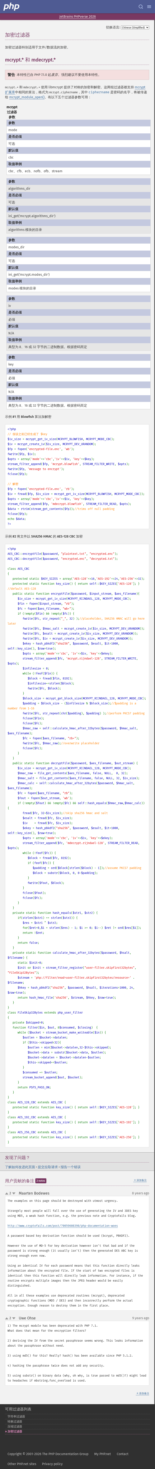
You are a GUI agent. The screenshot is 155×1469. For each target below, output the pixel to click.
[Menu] (149, 6)
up (7, 1194)
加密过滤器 (15, 1431)
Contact (122, 1454)
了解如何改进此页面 (20, 1167)
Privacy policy (52, 1464)
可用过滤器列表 (18, 1409)
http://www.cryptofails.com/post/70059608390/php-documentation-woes (63, 1226)
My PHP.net (102, 1454)
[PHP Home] (11, 6)
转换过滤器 (15, 1421)
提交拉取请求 (48, 1167)
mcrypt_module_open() (26, 97)
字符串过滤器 (16, 1416)
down (13, 1193)
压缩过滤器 (15, 1426)
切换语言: (113, 27)
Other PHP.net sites (22, 1464)
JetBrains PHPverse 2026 (77, 16)
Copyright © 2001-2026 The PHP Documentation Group (48, 1454)
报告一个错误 (71, 1167)
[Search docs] (141, 6)
